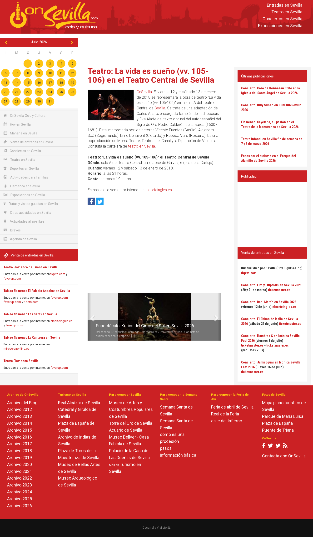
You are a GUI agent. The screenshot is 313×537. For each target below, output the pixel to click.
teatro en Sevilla (141, 146)
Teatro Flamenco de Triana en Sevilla (31, 267)
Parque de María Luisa (282, 416)
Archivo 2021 (19, 471)
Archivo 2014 (19, 423)
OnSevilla (144, 92)
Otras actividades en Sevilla (27, 212)
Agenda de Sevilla (20, 239)
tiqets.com (57, 274)
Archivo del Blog (22, 402)
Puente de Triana (278, 430)
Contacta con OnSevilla (284, 455)
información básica (178, 455)
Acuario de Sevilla (125, 430)
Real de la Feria (225, 413)
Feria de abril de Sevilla (232, 406)
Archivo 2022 (19, 478)
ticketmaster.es (279, 290)
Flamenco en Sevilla (22, 186)
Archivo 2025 (19, 498)
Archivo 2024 (19, 491)
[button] (89, 317)
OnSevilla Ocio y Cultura (24, 115)
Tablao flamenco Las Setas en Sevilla (30, 314)
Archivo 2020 (19, 464)
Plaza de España (277, 423)
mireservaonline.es (16, 348)
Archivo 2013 (19, 416)
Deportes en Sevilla (21, 168)
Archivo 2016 (19, 437)
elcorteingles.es (61, 321)
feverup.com (12, 278)
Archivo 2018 (19, 450)
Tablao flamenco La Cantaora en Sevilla (32, 337)
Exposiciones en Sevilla (280, 25)
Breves (12, 230)
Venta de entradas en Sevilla (28, 142)
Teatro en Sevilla (286, 12)
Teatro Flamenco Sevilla (21, 361)
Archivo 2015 (19, 430)
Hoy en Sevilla (17, 124)
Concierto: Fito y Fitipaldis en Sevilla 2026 (271, 285)
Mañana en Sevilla (20, 133)
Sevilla (159, 108)
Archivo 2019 (19, 457)
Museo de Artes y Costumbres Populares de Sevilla (131, 409)
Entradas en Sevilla (284, 5)
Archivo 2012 (19, 409)
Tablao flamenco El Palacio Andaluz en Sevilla (37, 291)
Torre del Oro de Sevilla (130, 423)
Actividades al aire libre (24, 221)
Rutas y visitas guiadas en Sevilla (31, 204)
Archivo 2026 (19, 505)
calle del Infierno (226, 420)
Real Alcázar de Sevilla (79, 402)
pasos (166, 448)
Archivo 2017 (19, 443)
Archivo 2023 (19, 484)
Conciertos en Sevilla (282, 18)
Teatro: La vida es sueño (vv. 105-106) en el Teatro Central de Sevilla (151, 75)
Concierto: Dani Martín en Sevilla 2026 (268, 302)
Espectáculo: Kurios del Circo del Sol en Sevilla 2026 (145, 325)
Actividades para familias (26, 177)
